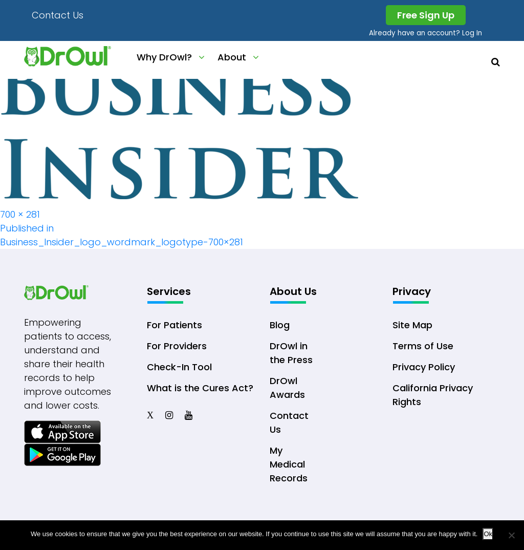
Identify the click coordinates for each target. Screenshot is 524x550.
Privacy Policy (423, 367)
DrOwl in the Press (291, 353)
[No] (511, 535)
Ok (488, 534)
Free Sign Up (425, 15)
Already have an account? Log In (425, 33)
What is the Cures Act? (200, 388)
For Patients (174, 325)
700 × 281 (20, 214)
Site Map (412, 325)
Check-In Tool (179, 367)
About (231, 57)
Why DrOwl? (164, 57)
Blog (280, 325)
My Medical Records (289, 464)
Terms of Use (422, 346)
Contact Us (57, 15)
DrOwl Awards (287, 387)
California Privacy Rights (432, 395)
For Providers (177, 346)
